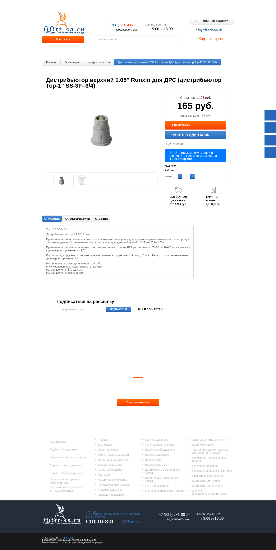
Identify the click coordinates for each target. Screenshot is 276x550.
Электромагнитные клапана (209, 439)
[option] (62, 181)
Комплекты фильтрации (207, 485)
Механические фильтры (112, 479)
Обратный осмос (108, 449)
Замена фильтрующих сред (67, 473)
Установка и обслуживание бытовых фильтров (66, 489)
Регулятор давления (205, 465)
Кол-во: (169, 176)
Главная (51, 62)
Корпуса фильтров (98, 62)
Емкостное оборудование (208, 475)
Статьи (211, 5)
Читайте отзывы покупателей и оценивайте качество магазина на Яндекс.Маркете (193, 155)
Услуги (107, 5)
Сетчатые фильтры (110, 469)
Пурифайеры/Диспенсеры (114, 484)
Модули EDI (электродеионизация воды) (209, 492)
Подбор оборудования (64, 449)
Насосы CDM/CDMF (157, 454)
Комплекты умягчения (206, 480)
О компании (91, 5)
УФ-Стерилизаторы (157, 485)
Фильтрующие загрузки (159, 444)
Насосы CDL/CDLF (156, 464)
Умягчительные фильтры (113, 454)
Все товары (63, 39)
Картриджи (104, 474)
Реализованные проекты (159, 5)
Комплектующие (202, 444)
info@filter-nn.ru (208, 30)
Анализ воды (58, 441)
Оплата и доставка (128, 5)
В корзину (180, 125)
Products (103, 439)
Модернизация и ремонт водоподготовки (65, 481)
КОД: (168, 143)
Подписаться (118, 309)
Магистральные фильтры (113, 459)
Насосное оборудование (160, 449)
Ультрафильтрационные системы (165, 490)
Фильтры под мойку (110, 489)
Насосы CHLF (153, 459)
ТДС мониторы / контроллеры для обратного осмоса (210, 451)
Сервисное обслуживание (66, 465)
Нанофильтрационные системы (212, 470)
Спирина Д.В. (67, 537)
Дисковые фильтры (110, 464)
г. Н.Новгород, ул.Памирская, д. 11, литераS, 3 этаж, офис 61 (113, 515)
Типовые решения (191, 5)
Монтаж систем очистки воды (68, 457)
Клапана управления (111, 494)
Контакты (226, 5)
